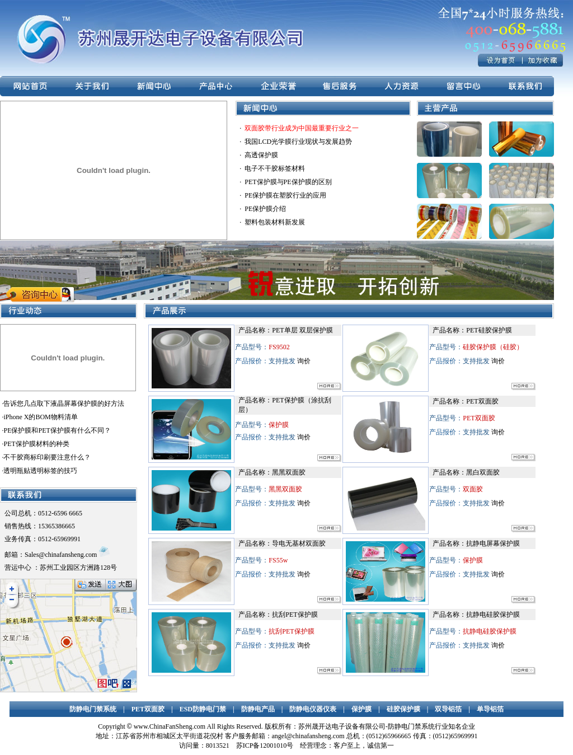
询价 (304, 361)
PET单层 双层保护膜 (302, 330)
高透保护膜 (261, 155)
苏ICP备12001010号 (265, 745)
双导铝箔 (448, 709)
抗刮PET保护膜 (294, 614)
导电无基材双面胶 (299, 543)
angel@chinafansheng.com (308, 736)
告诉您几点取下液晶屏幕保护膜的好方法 (63, 403)
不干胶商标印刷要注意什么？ (47, 457)
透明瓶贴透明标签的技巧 (40, 471)
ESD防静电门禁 (203, 709)
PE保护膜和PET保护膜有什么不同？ (56, 430)
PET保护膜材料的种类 (36, 444)
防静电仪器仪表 (312, 709)
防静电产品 (258, 709)
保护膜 (361, 709)
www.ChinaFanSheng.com (170, 726)
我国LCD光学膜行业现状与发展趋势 (298, 142)
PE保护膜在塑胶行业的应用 (285, 195)
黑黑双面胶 (289, 472)
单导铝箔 (490, 709)
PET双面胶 (482, 401)
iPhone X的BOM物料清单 (40, 417)
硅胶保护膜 (403, 709)
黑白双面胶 (483, 472)
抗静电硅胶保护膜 (493, 614)
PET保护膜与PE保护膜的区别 (288, 182)
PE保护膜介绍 (265, 209)
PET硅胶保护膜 (488, 330)
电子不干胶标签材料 (275, 168)
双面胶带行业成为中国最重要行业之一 (302, 128)
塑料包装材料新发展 (275, 222)
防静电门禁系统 (92, 709)
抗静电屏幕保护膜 (493, 543)
